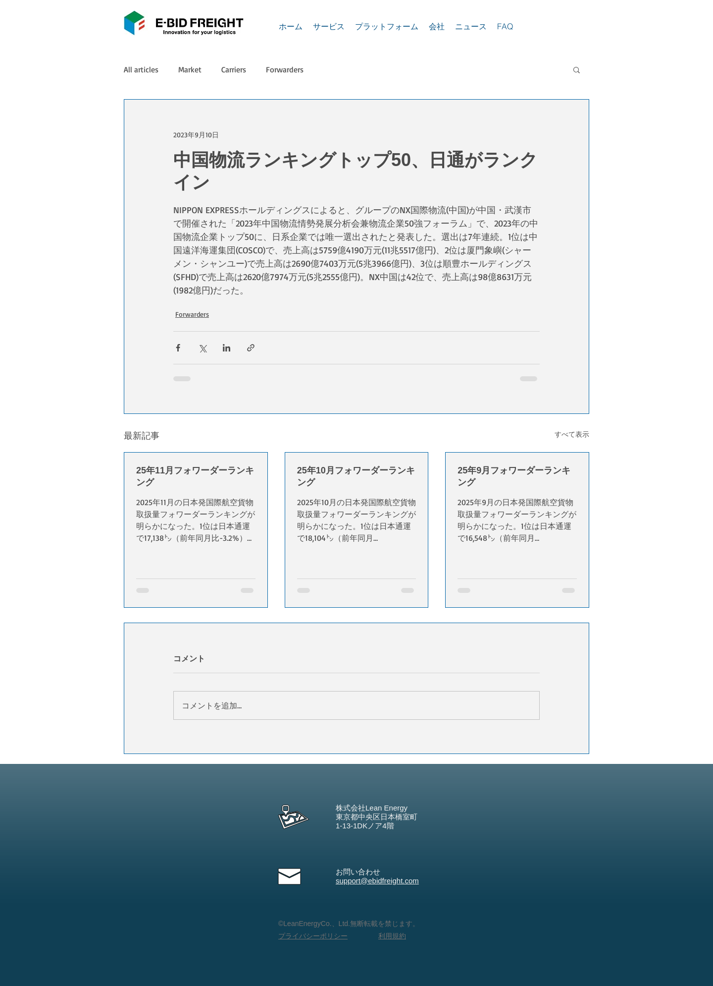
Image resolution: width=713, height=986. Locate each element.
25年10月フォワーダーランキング (356, 476)
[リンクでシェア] (250, 347)
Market (190, 69)
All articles (141, 69)
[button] (576, 69)
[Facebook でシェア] (178, 347)
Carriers (233, 69)
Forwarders (285, 69)
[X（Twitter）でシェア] (202, 347)
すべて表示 (572, 434)
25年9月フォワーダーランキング (514, 476)
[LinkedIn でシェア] (226, 347)
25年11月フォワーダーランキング (195, 476)
